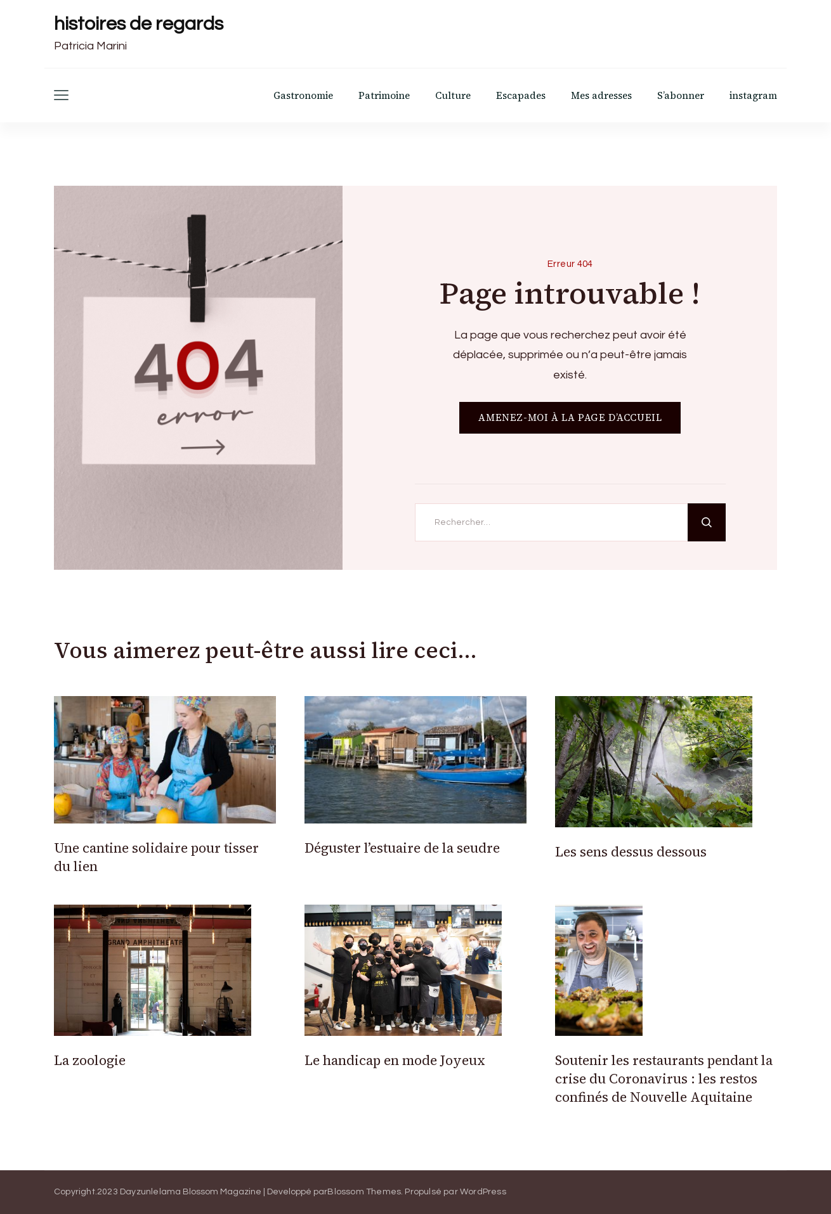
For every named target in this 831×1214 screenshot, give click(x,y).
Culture (453, 95)
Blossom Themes (364, 1191)
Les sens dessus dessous (631, 852)
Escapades (521, 95)
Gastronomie (303, 95)
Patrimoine (384, 95)
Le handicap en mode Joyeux (394, 1060)
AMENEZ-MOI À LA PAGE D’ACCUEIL (570, 417)
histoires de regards (138, 24)
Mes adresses (601, 95)
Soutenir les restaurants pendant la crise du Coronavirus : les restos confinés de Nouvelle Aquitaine (664, 1079)
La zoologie (90, 1060)
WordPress (483, 1191)
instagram (753, 95)
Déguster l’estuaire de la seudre (402, 848)
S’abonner (680, 95)
